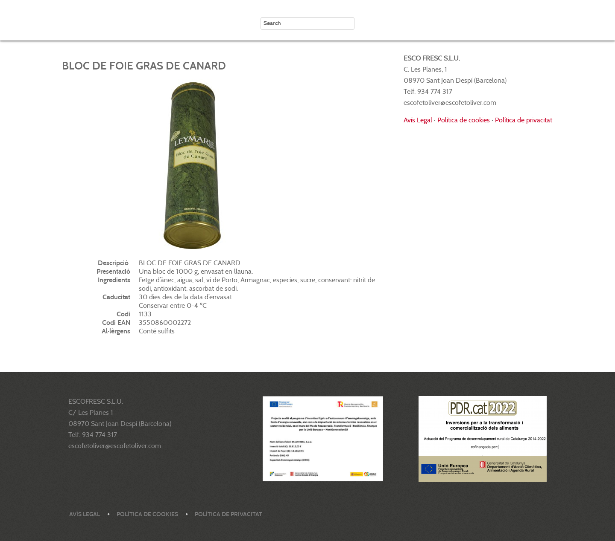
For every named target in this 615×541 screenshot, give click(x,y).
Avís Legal (418, 120)
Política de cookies (463, 120)
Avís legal (84, 514)
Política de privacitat (523, 120)
